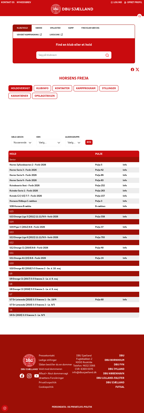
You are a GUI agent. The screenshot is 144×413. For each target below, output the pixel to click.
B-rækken (100, 206)
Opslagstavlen (45, 96)
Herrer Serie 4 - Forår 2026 (23, 175)
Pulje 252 (100, 186)
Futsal (119, 387)
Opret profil (133, 2)
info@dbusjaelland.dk (84, 372)
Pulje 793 (100, 237)
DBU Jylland (116, 369)
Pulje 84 (99, 175)
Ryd (89, 142)
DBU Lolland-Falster (110, 378)
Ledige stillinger (48, 360)
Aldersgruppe (72, 137)
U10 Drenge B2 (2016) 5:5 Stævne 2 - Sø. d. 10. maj (35, 268)
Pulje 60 (99, 300)
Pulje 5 (98, 165)
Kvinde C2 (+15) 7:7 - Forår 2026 (26, 196)
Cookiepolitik (46, 387)
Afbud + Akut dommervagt (53, 373)
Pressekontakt (47, 355)
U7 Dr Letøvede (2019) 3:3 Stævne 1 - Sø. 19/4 (33, 300)
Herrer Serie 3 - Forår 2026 (23, 170)
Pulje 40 (99, 248)
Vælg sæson (17, 137)
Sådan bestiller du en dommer (55, 364)
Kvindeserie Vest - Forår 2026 (25, 186)
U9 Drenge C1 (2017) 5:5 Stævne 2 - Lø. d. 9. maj (34, 279)
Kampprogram (85, 88)
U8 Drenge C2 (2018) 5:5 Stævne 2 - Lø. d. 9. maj (34, 289)
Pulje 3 (98, 201)
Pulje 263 (100, 191)
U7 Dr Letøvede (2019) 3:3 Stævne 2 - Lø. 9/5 (32, 305)
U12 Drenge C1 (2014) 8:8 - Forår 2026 (29, 248)
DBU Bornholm (114, 360)
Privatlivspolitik (47, 382)
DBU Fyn (119, 364)
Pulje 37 (99, 227)
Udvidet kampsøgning (29, 35)
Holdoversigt (20, 88)
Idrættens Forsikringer (51, 378)
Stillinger (109, 88)
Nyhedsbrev (24, 3)
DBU (121, 355)
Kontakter (62, 88)
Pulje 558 (100, 217)
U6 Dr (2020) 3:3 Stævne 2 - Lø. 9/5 (27, 315)
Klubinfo (42, 88)
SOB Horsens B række (20, 206)
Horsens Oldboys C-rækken (23, 201)
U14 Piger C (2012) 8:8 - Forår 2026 (27, 227)
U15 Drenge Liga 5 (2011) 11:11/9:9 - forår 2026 (34, 217)
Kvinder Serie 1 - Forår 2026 (24, 191)
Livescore (56, 35)
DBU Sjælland (115, 382)
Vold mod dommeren (50, 369)
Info (125, 165)
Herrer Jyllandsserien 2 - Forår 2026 (28, 165)
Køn (38, 137)
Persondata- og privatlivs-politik (72, 407)
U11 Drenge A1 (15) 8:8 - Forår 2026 (28, 258)
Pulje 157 (100, 196)
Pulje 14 (99, 258)
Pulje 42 (99, 170)
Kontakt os (7, 3)
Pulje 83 (99, 180)
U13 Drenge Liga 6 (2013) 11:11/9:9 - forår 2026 (34, 237)
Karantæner (19, 96)
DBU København (113, 373)
